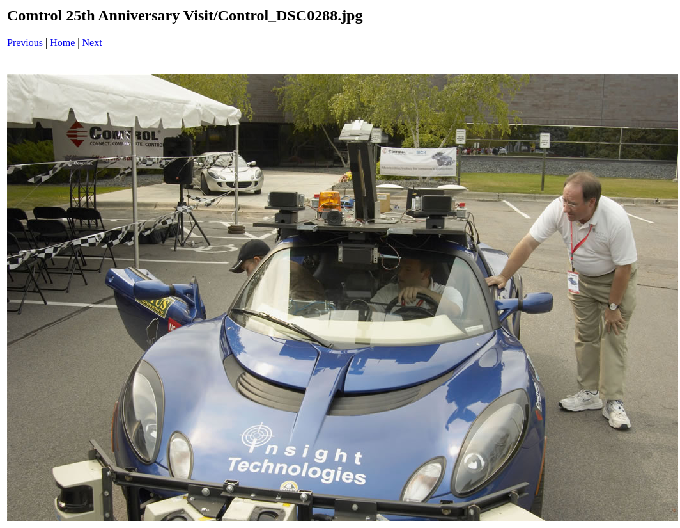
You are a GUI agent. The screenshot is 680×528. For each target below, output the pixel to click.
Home (62, 42)
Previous (25, 42)
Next (92, 42)
